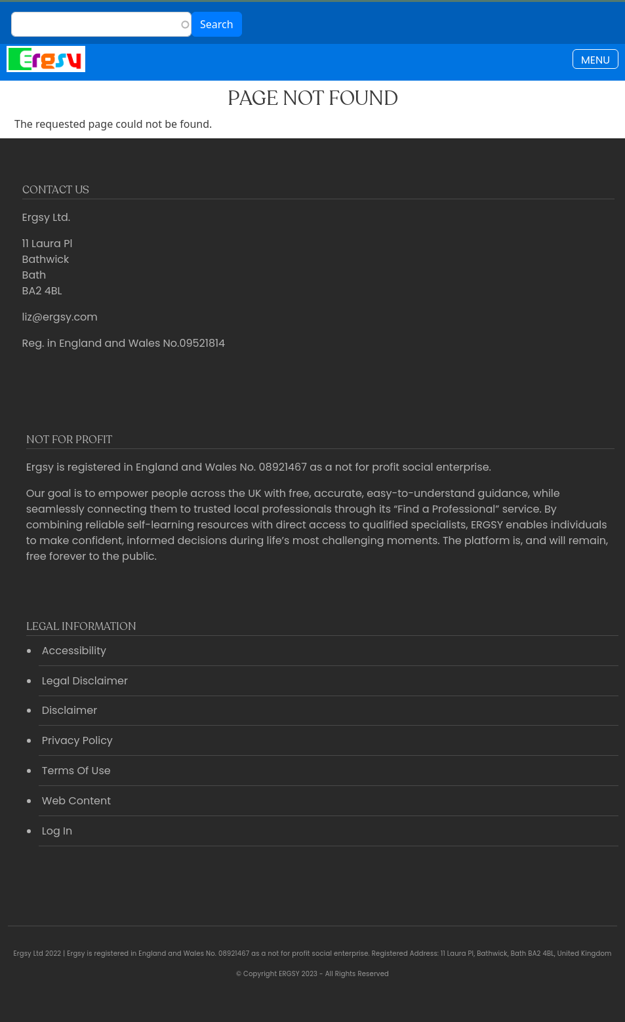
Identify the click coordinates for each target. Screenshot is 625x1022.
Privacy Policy (77, 740)
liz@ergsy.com (60, 316)
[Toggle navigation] (595, 59)
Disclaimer (69, 710)
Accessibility (74, 650)
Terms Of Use (76, 770)
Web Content (76, 800)
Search (216, 24)
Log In (57, 830)
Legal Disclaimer (85, 680)
